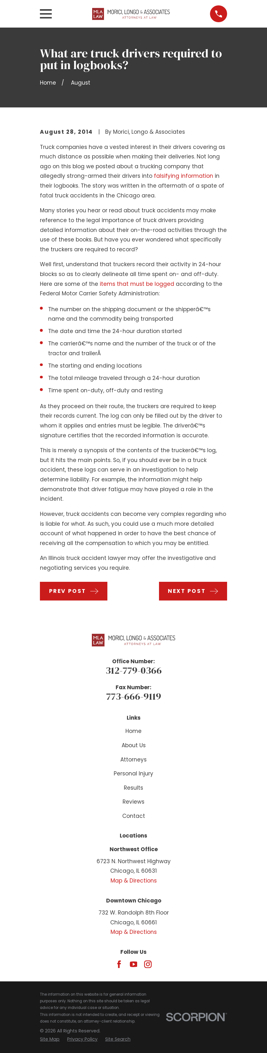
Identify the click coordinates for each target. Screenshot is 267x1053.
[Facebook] (119, 964)
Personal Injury (133, 773)
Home (133, 731)
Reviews (133, 802)
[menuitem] (50, 1039)
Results (133, 788)
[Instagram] (148, 964)
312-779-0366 (133, 670)
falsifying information (183, 176)
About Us (134, 745)
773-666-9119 (133, 696)
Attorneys (133, 759)
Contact (133, 816)
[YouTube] (133, 964)
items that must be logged (137, 284)
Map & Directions (134, 880)
